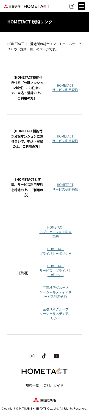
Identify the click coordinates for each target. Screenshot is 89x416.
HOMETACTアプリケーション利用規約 (55, 231)
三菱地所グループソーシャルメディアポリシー (56, 313)
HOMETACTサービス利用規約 (65, 87)
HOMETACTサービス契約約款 (65, 187)
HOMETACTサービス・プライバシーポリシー (55, 270)
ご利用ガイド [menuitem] (54, 385)
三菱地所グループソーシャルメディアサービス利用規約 (56, 292)
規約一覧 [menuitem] (32, 385)
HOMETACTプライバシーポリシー (55, 251)
